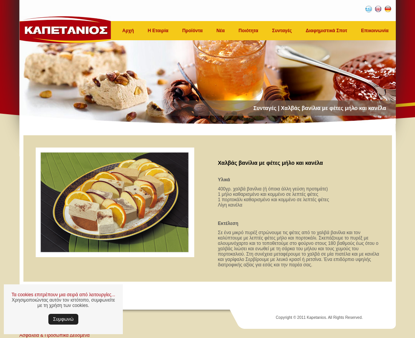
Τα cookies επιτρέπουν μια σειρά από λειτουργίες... (63, 294)
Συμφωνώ (63, 319)
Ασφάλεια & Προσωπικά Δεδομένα (55, 335)
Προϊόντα (192, 30)
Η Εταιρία (158, 30)
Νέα (221, 30)
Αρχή (128, 30)
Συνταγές (282, 30)
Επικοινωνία (375, 30)
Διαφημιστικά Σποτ (326, 30)
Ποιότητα (248, 30)
